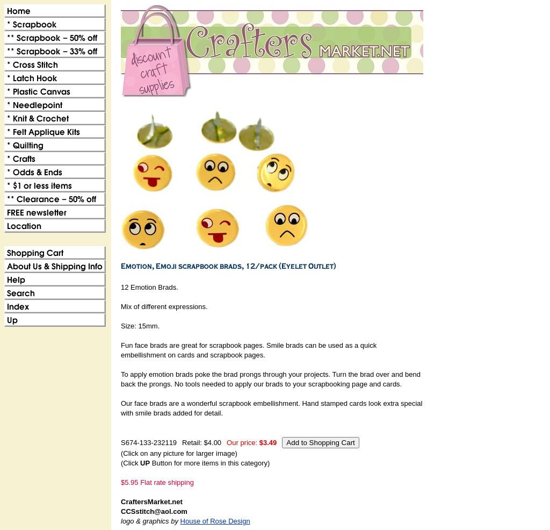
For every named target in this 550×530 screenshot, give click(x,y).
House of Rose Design (215, 521)
